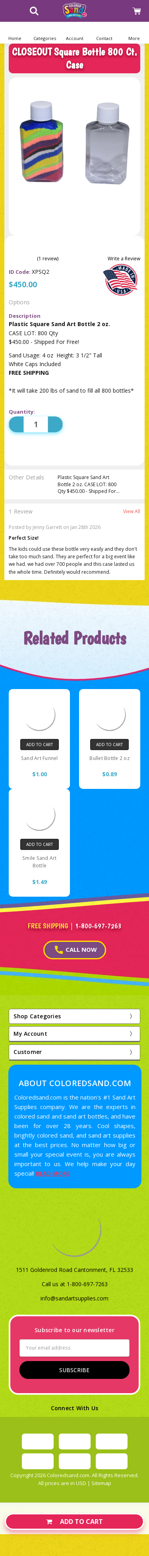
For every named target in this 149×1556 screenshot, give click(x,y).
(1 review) (47, 259)
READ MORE (53, 1173)
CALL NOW (76, 949)
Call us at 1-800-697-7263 (75, 1284)
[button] (44, 32)
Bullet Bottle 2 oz (109, 758)
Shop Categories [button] (37, 1016)
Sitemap (101, 1483)
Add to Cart (74, 1521)
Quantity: (22, 411)
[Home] (14, 32)
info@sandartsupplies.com (74, 1298)
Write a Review (124, 259)
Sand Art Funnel (39, 758)
